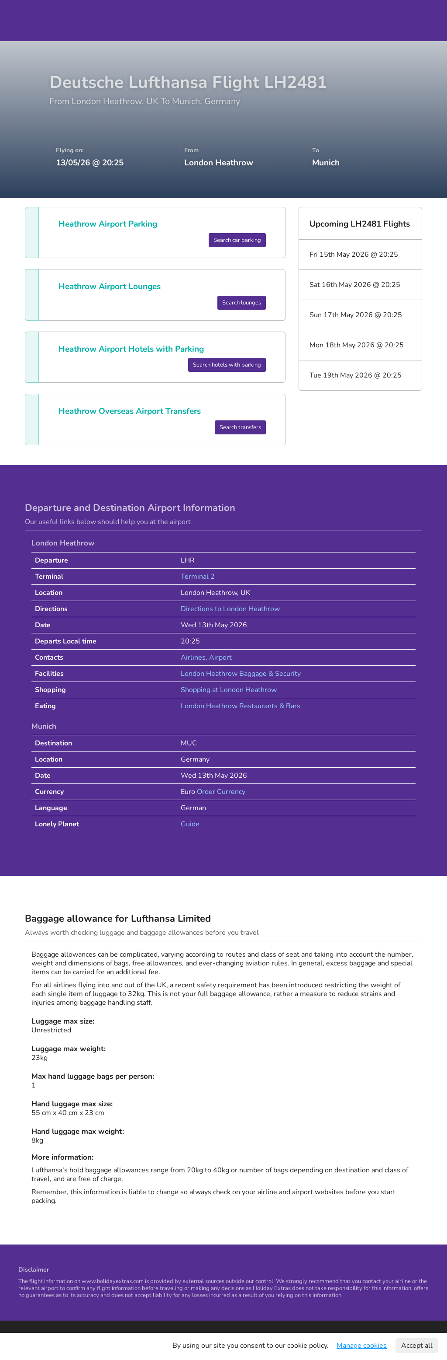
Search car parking (237, 240)
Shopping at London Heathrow (229, 690)
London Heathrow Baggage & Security (241, 673)
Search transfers (240, 427)
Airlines (193, 657)
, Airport (219, 657)
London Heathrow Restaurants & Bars (240, 706)
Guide (190, 824)
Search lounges (241, 303)
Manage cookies (362, 1345)
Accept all (417, 1345)
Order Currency (221, 792)
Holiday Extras (31, 20)
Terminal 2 (198, 576)
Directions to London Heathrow (230, 609)
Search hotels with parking (227, 365)
